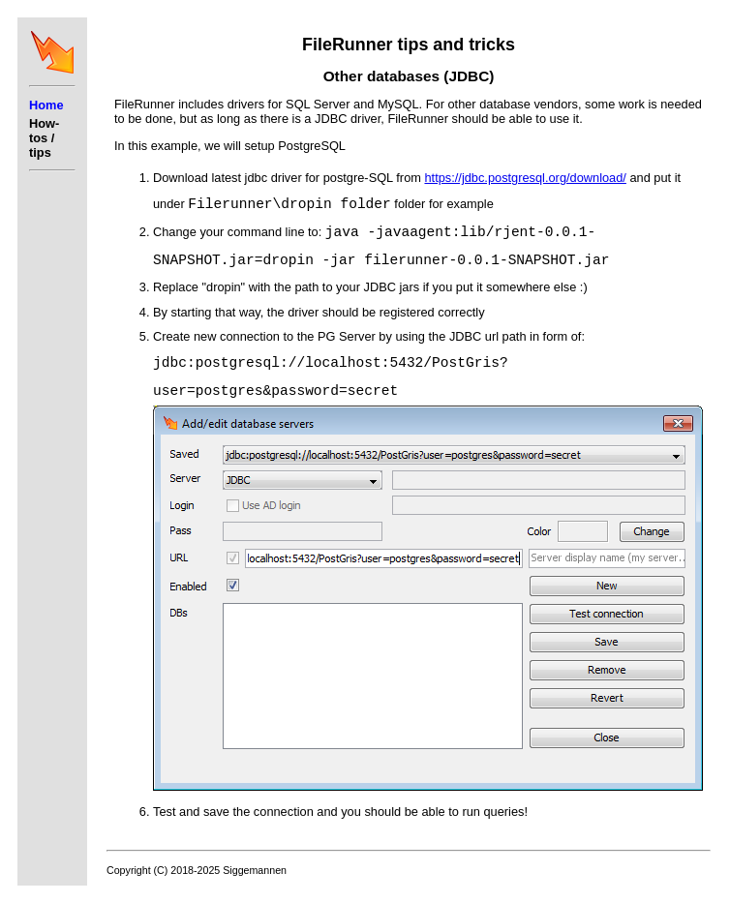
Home (46, 105)
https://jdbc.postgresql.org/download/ (524, 177)
